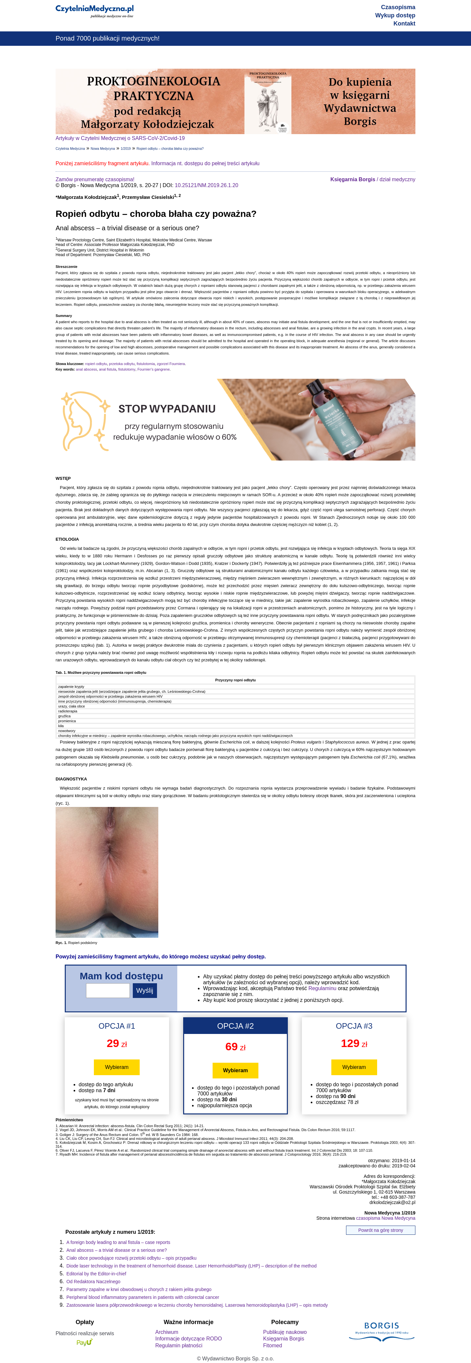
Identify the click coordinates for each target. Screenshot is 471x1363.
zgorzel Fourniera (171, 364)
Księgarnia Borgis (283, 1338)
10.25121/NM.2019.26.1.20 (206, 185)
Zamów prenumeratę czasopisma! (95, 179)
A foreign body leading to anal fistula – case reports (118, 1242)
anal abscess (86, 369)
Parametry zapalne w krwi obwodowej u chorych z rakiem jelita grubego (139, 1289)
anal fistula (107, 369)
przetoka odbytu (121, 364)
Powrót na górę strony (380, 1230)
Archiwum (166, 1332)
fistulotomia (146, 364)
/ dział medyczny (372, 179)
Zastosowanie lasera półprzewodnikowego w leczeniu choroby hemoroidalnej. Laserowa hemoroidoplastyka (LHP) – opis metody (197, 1305)
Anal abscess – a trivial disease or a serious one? (116, 1250)
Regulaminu (322, 988)
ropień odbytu (96, 364)
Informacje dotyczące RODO (188, 1338)
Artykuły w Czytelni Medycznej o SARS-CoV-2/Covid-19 (120, 138)
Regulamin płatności (178, 1345)
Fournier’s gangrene (153, 369)
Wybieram (117, 1067)
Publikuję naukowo (284, 1332)
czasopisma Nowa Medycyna (385, 1218)
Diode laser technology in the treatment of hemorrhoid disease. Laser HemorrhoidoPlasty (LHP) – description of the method (191, 1265)
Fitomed (272, 1345)
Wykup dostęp (395, 15)
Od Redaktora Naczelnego (93, 1281)
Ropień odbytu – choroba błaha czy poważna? (169, 148)
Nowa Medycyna (103, 148)
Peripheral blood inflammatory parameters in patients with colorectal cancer (142, 1297)
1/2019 (126, 148)
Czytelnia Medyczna (70, 148)
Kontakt (404, 23)
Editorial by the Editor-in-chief (96, 1273)
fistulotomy (126, 369)
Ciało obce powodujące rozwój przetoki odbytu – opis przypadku (131, 1258)
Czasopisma (398, 7)
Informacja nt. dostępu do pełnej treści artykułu (205, 163)
